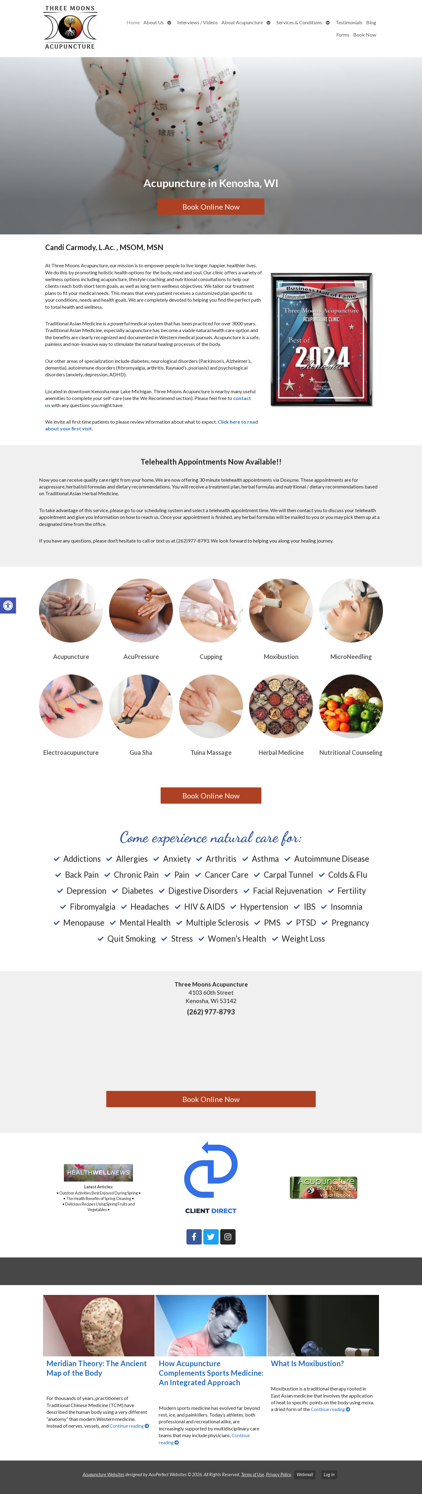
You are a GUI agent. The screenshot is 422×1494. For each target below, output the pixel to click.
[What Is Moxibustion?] (323, 1325)
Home (133, 22)
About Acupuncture (242, 22)
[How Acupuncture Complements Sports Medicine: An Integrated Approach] (211, 1325)
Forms (343, 34)
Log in (329, 1474)
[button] (8, 606)
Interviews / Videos (197, 22)
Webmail (305, 1474)
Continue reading (129, 1426)
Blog (371, 22)
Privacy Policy (278, 1474)
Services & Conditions (299, 22)
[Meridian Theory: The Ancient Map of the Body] (98, 1325)
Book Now (364, 34)
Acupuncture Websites (103, 1474)
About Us (153, 22)
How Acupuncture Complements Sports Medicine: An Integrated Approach (211, 1373)
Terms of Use (252, 1474)
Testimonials (349, 22)
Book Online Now (211, 206)
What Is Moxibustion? (307, 1363)
